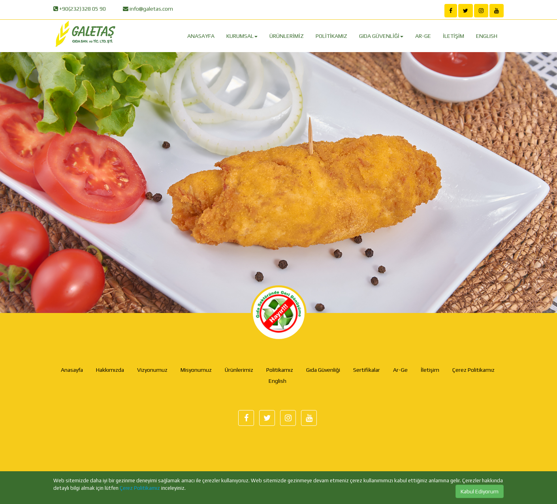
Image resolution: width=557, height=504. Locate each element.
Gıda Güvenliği (323, 370)
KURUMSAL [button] (242, 36)
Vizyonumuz (152, 370)
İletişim (430, 370)
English (277, 381)
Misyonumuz (196, 370)
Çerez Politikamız (140, 488)
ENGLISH (486, 36)
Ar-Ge (400, 370)
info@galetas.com (150, 9)
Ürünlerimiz (239, 370)
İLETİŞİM (453, 36)
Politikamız (279, 370)
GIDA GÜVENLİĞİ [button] (381, 36)
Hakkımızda (110, 370)
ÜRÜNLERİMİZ (286, 36)
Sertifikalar (366, 370)
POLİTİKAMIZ (331, 36)
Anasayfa (72, 370)
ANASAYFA (201, 36)
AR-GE (423, 36)
